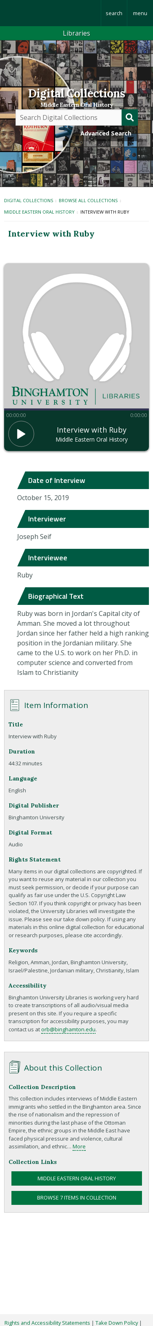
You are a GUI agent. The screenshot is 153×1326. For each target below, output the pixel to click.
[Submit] (130, 117)
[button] (21, 434)
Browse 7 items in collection (76, 1197)
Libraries (76, 33)
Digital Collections (76, 93)
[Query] (77, 117)
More (79, 1146)
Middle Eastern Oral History (76, 105)
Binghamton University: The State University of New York (50, 13)
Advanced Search (105, 133)
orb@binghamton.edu (68, 1029)
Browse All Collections (88, 200)
